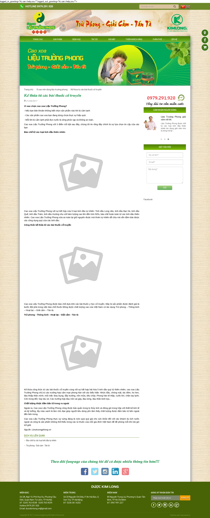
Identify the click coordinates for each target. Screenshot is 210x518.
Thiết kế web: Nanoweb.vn (180, 515)
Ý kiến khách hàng (134, 39)
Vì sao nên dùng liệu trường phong (52, 89)
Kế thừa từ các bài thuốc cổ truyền (86, 89)
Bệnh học (76, 39)
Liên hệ (174, 39)
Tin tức (94, 39)
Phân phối (157, 39)
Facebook (148, 199)
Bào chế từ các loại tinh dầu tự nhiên (41, 440)
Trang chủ (38, 39)
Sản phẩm (57, 39)
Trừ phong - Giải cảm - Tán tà (38, 445)
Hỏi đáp (111, 39)
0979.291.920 (45, 6)
